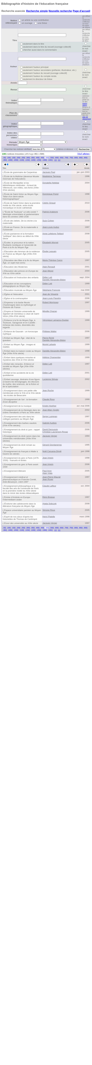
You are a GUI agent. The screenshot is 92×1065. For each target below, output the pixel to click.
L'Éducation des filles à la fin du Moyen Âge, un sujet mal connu (21, 261)
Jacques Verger (49, 436)
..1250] (38, 160)
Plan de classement (11, 114)
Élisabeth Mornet (50, 242)
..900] (85, 158)
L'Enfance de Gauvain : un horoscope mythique (20, 332)
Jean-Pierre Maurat (51, 477)
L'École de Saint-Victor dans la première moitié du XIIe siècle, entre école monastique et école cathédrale (21, 205)
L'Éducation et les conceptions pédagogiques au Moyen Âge (17, 284)
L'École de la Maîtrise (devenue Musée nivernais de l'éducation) (21, 177)
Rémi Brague (48, 497)
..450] (42, 158)
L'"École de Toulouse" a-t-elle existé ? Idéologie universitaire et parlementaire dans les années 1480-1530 (21, 214)
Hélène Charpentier (51, 357)
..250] (23, 158)
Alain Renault (48, 267)
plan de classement (86, 118)
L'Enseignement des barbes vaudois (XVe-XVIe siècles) (19, 424)
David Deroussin (50, 429)
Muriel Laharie (49, 344)
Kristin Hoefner (49, 406)
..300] (28, 158)
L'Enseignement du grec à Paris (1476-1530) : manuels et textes (21, 459)
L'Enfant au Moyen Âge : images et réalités (19, 345)
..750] (71, 158)
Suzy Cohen (48, 220)
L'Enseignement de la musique (17, 406)
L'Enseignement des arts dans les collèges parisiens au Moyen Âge (18, 417)
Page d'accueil (81, 11)
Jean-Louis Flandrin (51, 298)
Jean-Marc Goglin (50, 410)
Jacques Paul (48, 172)
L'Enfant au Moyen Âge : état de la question (19, 339)
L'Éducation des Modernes (15, 267)
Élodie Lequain (49, 251)
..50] (4, 158)
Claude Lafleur (49, 486)
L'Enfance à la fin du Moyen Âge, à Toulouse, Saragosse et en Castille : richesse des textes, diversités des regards (19, 324)
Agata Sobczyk (49, 503)
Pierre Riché (48, 338)
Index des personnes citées (11, 135)
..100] (8, 158)
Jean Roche (48, 390)
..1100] (21, 160)
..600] (56, 158)
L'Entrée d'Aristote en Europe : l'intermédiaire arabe (17, 498)
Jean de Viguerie (50, 294)
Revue (14, 89)
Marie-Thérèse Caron (52, 260)
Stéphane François (51, 290)
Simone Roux (48, 510)
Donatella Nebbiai (50, 183)
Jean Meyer (47, 271)
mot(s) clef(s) (84, 104)
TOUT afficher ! (83, 154)
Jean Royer (47, 479)
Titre (14, 40)
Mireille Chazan (49, 311)
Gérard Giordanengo (52, 445)
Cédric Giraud (48, 203)
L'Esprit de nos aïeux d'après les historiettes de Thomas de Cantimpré (20, 518)
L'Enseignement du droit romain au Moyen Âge (19, 446)
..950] (5, 160)
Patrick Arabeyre (50, 212)
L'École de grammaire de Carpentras (20, 172)
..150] (13, 158)
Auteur (13, 66)
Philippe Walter (49, 331)
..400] (37, 158)
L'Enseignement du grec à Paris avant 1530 (20, 465)
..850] (80, 158)
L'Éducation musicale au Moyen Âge (20, 290)
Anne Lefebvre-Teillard (52, 233)
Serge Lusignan (49, 416)
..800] (76, 158)
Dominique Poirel (50, 194)
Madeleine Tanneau (51, 176)
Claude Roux (48, 399)
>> (59, 160)
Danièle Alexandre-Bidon (54, 280)
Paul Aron (47, 471)
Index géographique (10, 125)
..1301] (50, 160)
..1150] (27, 160)
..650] (61, 158)
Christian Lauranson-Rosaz (55, 432)
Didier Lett (47, 277)
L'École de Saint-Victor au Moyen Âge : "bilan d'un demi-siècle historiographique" (21, 196)
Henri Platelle (48, 516)
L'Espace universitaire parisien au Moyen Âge (22, 511)
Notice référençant (11, 21)
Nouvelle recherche (60, 11)
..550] (52, 158)
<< (55, 160)
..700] (66, 158)
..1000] (9, 160)
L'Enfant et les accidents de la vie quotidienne (18, 374)
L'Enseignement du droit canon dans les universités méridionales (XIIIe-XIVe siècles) (21, 438)
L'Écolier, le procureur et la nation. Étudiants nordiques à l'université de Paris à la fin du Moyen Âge (19, 245)
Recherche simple (37, 11)
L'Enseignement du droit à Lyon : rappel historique (21, 430)
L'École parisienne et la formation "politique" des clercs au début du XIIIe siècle (21, 236)
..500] (47, 158)
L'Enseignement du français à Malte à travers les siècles (20, 452)
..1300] (44, 160)
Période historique (12, 143)
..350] (32, 158)
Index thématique (11, 101)
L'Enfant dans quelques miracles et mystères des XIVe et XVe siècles (19, 358)
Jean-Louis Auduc (50, 227)
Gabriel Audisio (49, 423)
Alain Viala (47, 473)
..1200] (33, 160)
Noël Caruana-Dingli (51, 451)
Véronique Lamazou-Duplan (55, 320)
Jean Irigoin (47, 458)
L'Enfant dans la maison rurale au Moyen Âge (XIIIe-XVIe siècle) (22, 352)
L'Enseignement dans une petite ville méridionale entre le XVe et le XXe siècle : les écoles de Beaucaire (22, 393)
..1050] (15, 160)
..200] (18, 158)
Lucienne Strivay (50, 379)
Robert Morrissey (50, 302)
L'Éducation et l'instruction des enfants (21, 277)
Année (13, 83)
